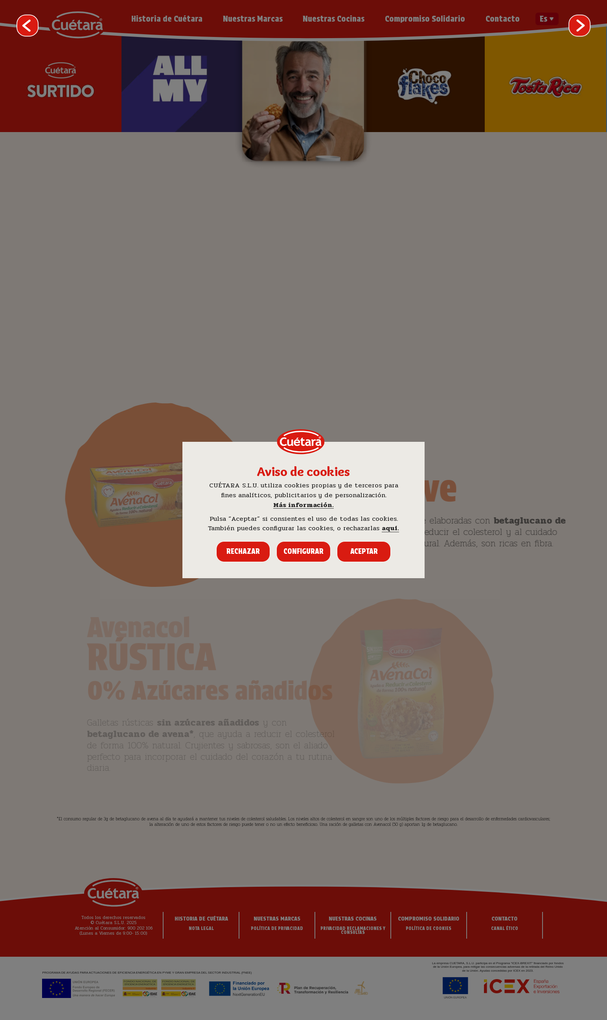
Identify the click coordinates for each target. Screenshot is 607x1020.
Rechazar (243, 551)
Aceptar (364, 551)
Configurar (303, 551)
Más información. (303, 505)
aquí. (390, 528)
